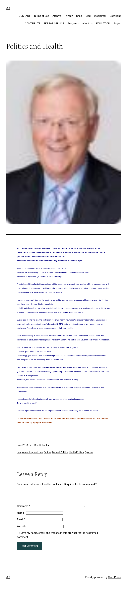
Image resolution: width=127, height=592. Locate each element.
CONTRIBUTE (32, 23)
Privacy (68, 15)
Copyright (115, 15)
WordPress (114, 580)
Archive (56, 15)
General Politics (60, 452)
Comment (23, 509)
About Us (87, 23)
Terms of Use (41, 15)
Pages (117, 23)
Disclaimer (100, 15)
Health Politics (76, 452)
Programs (73, 23)
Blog (88, 15)
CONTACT (24, 15)
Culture (47, 452)
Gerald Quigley (41, 445)
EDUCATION (103, 23)
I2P (8, 8)
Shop (79, 15)
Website (21, 529)
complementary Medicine (30, 452)
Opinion (89, 452)
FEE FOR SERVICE (54, 23)
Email (21, 522)
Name (21, 516)
